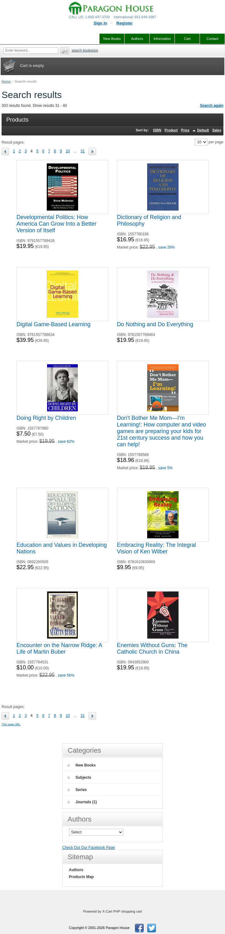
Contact (212, 39)
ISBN (157, 130)
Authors (76, 870)
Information (162, 39)
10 (68, 151)
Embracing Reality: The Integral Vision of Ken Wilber (156, 548)
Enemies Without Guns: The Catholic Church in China (152, 648)
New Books (81, 765)
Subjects (79, 777)
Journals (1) (82, 802)
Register (124, 23)
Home (6, 81)
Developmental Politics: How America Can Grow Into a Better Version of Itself (57, 224)
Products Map (81, 877)
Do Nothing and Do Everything (155, 324)
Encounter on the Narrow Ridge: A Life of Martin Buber (59, 648)
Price (185, 130)
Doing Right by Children (46, 418)
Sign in (100, 23)
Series (77, 790)
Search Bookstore (85, 50)
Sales (216, 130)
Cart (187, 39)
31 (83, 151)
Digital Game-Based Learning (54, 324)
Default (203, 130)
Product (171, 130)
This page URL (11, 724)
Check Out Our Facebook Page (88, 847)
